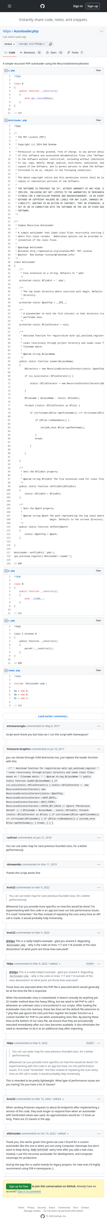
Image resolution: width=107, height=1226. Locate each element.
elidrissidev (14, 1133)
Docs (75, 1207)
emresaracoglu (16, 726)
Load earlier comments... (53, 716)
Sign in (78, 6)
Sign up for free (18, 1186)
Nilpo (7, 31)
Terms (21, 1207)
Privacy (31, 1207)
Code (9, 52)
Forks (75, 52)
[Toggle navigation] (9, 6)
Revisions (31, 52)
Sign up (92, 6)
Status (52, 1207)
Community (64, 1207)
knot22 (11, 887)
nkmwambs (14, 864)
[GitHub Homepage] (42, 1216)
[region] (53, 95)
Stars (54, 52)
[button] (50, 44)
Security (42, 1207)
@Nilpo (10, 941)
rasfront (12, 837)
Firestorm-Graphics (19, 749)
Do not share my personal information (63, 1210)
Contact (85, 1207)
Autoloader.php (26, 31)
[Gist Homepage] (42, 6)
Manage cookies (32, 1210)
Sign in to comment (29, 1191)
